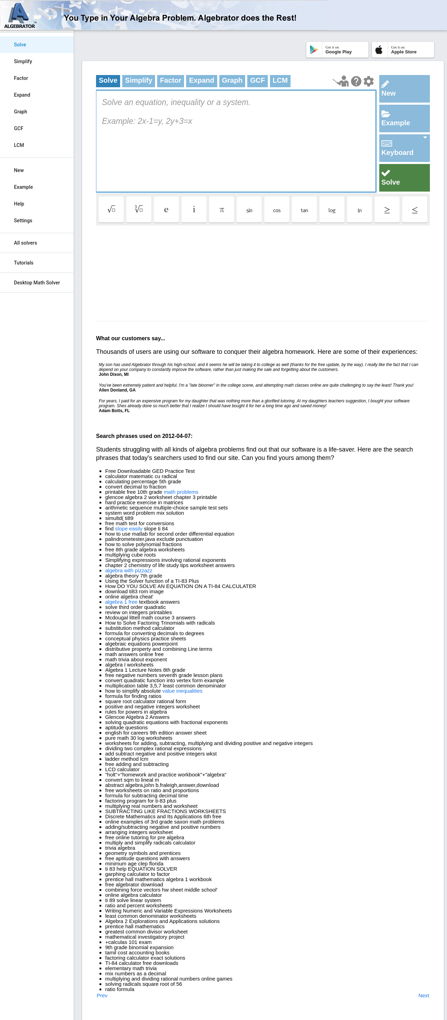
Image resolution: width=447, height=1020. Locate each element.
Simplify (23, 61)
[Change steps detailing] (369, 81)
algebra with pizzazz (128, 570)
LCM (19, 145)
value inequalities (182, 691)
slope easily (128, 528)
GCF (18, 128)
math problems (181, 492)
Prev (102, 995)
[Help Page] (356, 81)
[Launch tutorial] (340, 81)
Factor (21, 78)
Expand (22, 95)
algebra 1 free (121, 602)
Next (423, 995)
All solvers (25, 243)
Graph (20, 111)
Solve (20, 44)
